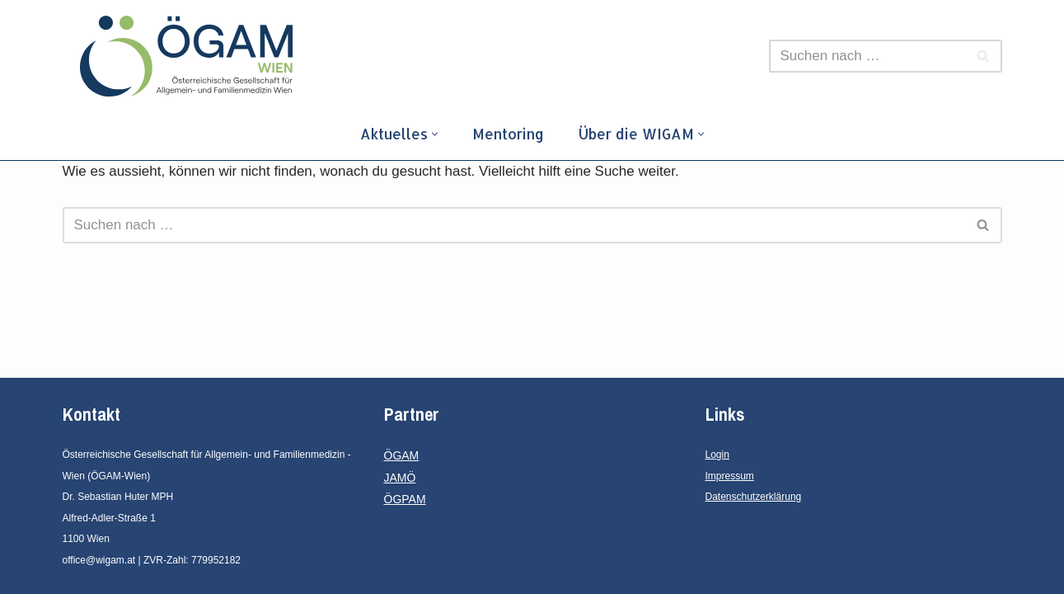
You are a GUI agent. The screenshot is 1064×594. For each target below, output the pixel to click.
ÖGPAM (405, 499)
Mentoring (508, 134)
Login (717, 454)
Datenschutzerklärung (753, 496)
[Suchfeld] (867, 56)
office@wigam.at (99, 560)
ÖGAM (402, 455)
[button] (435, 134)
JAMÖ (400, 477)
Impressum (729, 476)
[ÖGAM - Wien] (190, 56)
